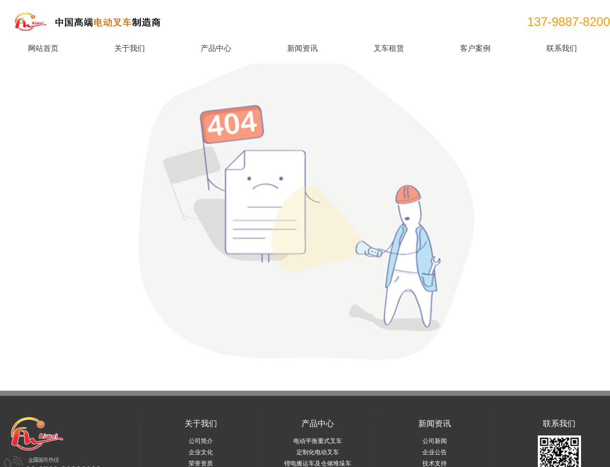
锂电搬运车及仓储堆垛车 (317, 463)
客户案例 (475, 48)
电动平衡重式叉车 (317, 441)
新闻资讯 (302, 48)
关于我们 (129, 48)
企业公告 (434, 452)
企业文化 (201, 452)
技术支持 (434, 463)
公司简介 (201, 441)
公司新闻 (434, 441)
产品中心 (216, 48)
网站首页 (43, 48)
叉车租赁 (389, 48)
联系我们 (561, 48)
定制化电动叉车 (317, 452)
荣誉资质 (201, 463)
